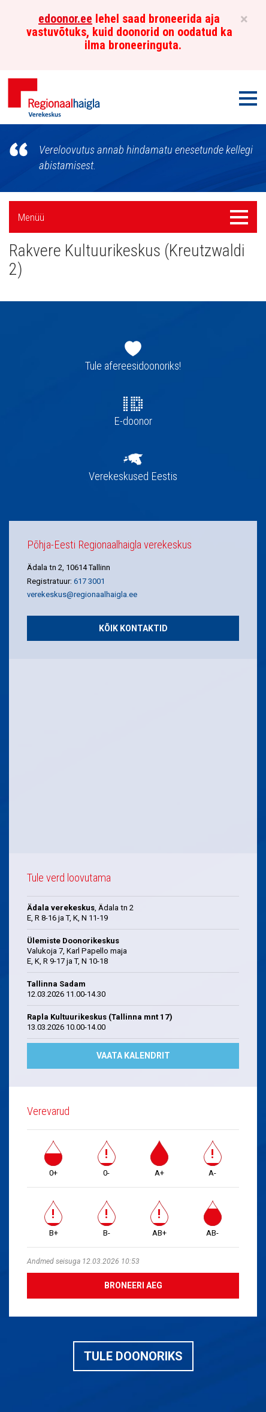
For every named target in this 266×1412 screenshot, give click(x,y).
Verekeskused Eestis (133, 476)
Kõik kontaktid (133, 628)
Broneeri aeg (133, 1285)
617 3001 (89, 581)
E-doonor (133, 421)
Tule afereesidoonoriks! (133, 366)
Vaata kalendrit (133, 1055)
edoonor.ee (65, 18)
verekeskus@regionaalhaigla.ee (82, 594)
